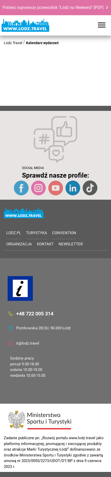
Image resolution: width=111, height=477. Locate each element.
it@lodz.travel (27, 343)
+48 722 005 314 (34, 314)
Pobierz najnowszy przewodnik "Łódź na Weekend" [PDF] (53, 7)
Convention (64, 233)
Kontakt (45, 244)
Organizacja (19, 244)
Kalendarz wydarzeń (42, 43)
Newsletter (71, 244)
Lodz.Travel (13, 43)
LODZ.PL (13, 233)
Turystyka (36, 233)
